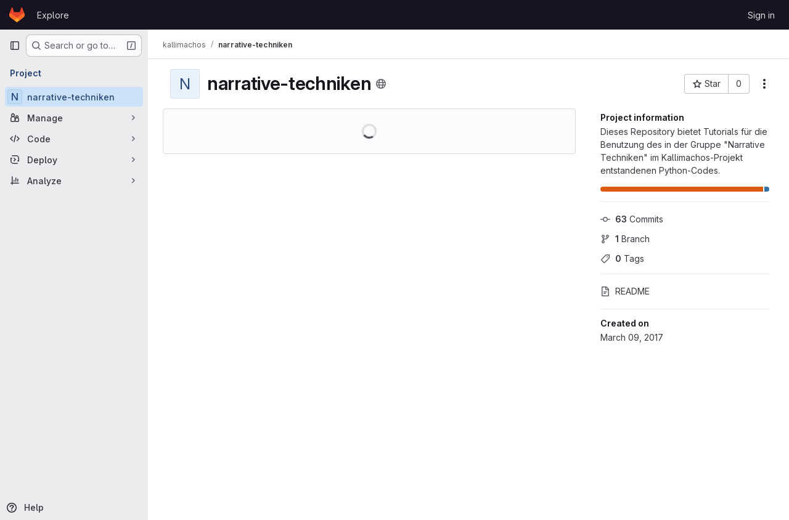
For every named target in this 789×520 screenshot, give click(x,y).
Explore (53, 15)
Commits (631, 219)
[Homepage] (17, 15)
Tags (622, 258)
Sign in (761, 15)
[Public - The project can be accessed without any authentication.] (381, 84)
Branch (625, 239)
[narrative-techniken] (74, 97)
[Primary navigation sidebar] (15, 45)
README (625, 291)
